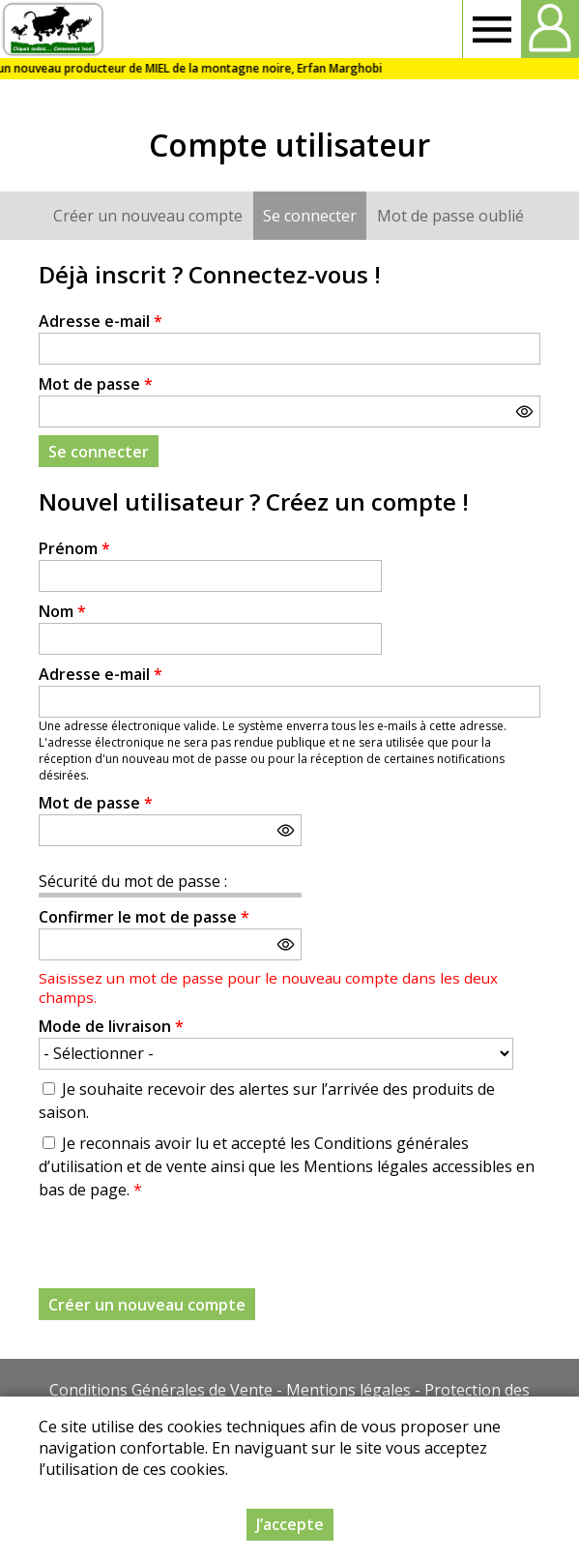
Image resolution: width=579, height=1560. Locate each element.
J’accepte (290, 1524)
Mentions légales (348, 1389)
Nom (62, 611)
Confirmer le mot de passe (144, 916)
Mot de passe (96, 384)
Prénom (74, 548)
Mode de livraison (111, 1026)
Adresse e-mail (100, 321)
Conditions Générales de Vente (161, 1389)
